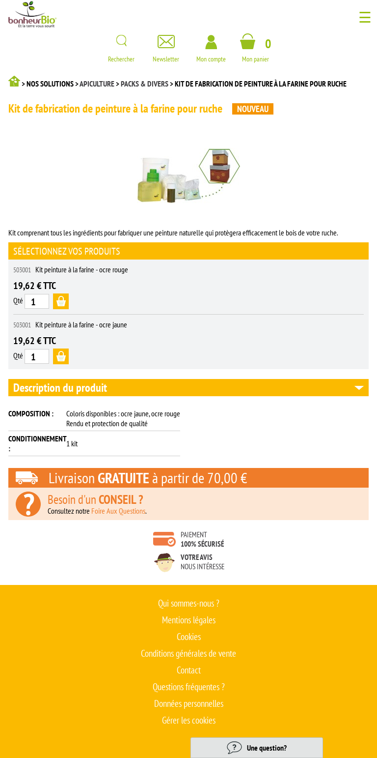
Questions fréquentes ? (189, 687)
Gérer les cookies (188, 720)
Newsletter (166, 55)
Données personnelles (188, 703)
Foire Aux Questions (118, 511)
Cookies (189, 636)
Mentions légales (188, 620)
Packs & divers (144, 83)
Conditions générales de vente (188, 653)
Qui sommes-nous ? (188, 603)
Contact (189, 670)
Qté (18, 300)
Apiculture (97, 83)
